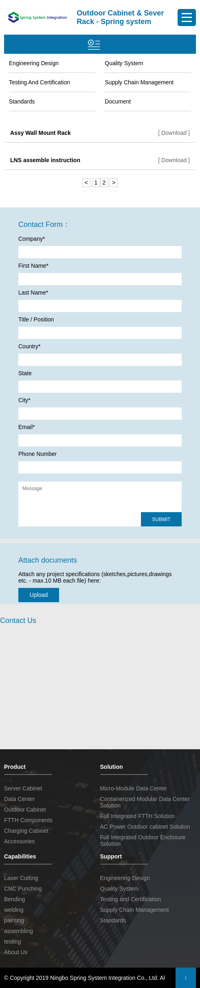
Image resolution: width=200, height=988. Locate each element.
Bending (14, 899)
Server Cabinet (23, 788)
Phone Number (37, 454)
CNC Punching (23, 888)
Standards (22, 101)
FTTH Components (28, 820)
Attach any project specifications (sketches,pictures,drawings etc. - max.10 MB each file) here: (95, 577)
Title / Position (36, 319)
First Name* (33, 265)
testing (12, 941)
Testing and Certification (39, 82)
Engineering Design (34, 63)
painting (14, 920)
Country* (29, 346)
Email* (26, 427)
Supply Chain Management (139, 82)
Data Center (19, 799)
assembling (18, 931)
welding (13, 910)
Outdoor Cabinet (25, 809)
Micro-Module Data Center (133, 788)
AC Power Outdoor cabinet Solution (145, 826)
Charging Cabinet (26, 830)
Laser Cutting (21, 878)
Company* (31, 238)
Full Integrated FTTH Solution (137, 816)
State (25, 373)
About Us (16, 952)
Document (118, 101)
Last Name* (33, 292)
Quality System (124, 63)
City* (24, 400)
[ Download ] (174, 133)
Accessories (19, 841)
